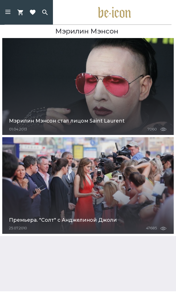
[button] (7, 12)
